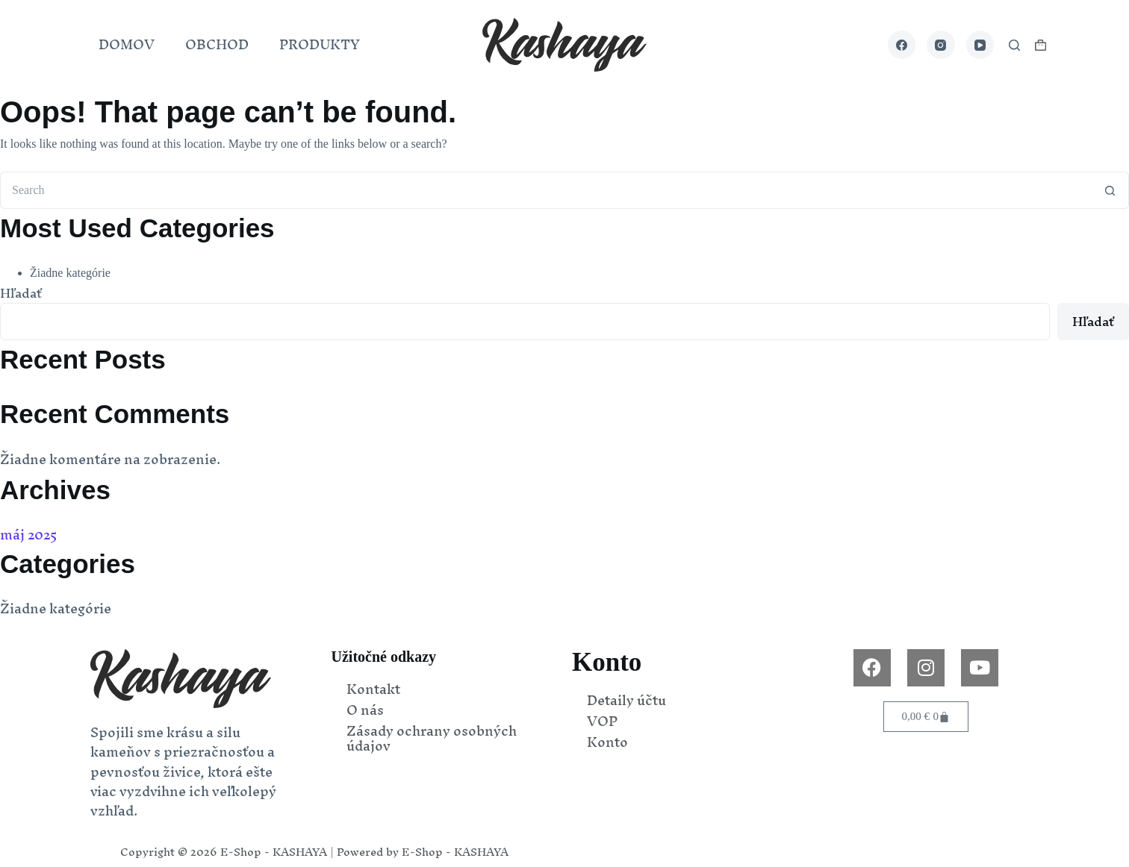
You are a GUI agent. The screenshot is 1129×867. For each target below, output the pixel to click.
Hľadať (21, 292)
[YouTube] (980, 45)
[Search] (1014, 45)
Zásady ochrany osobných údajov (431, 739)
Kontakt (373, 689)
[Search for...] (546, 190)
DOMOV (127, 44)
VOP (602, 721)
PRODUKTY (319, 44)
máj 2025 (28, 534)
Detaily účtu (626, 700)
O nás (365, 710)
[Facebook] (902, 45)
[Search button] (1110, 190)
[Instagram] (941, 45)
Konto (607, 742)
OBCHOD (217, 44)
